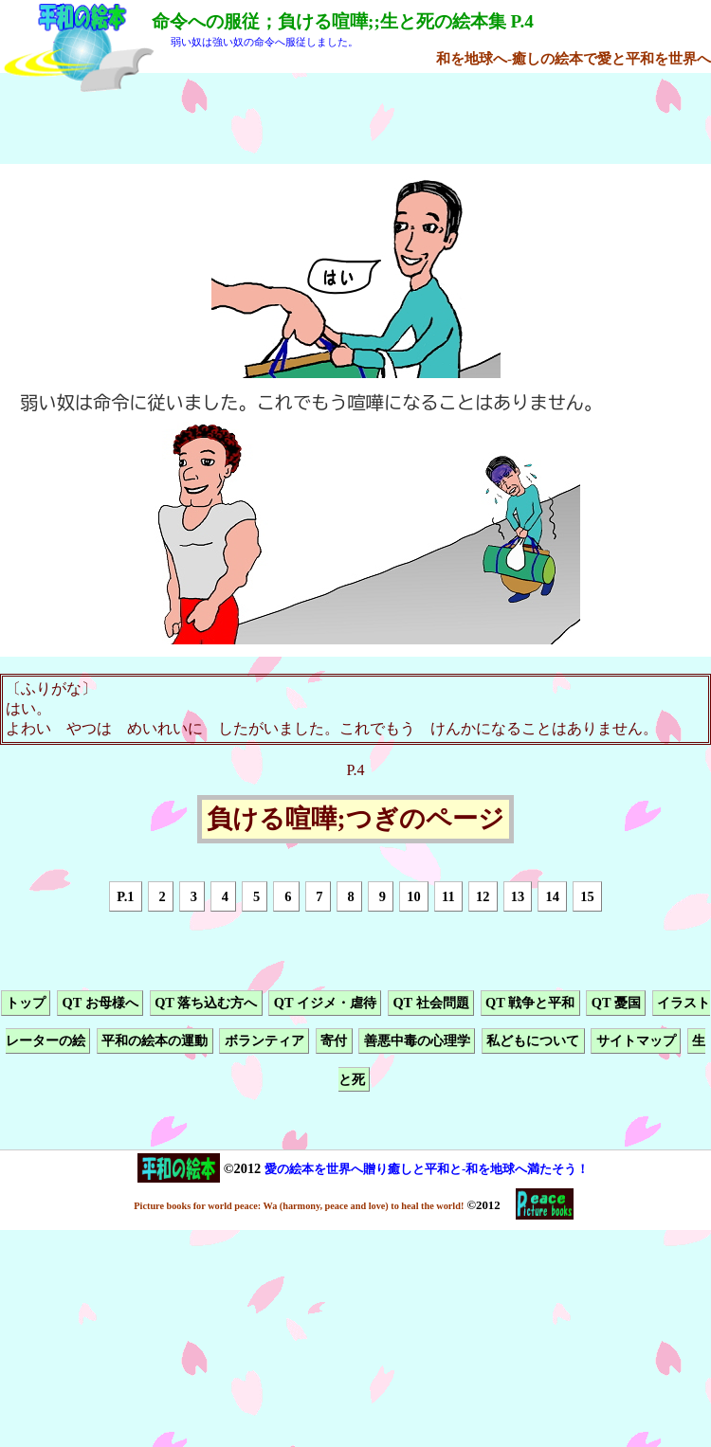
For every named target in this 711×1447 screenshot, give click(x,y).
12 (482, 896)
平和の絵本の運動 (154, 1041)
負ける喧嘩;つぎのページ (355, 819)
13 (517, 896)
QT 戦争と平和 (529, 1002)
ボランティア (264, 1041)
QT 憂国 (616, 1002)
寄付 (333, 1041)
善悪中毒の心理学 (417, 1041)
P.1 (125, 896)
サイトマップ (636, 1041)
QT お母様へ (99, 1002)
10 (413, 896)
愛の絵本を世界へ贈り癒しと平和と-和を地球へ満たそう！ (426, 1169)
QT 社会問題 (430, 1002)
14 (552, 896)
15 (586, 896)
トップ (26, 1002)
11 (448, 896)
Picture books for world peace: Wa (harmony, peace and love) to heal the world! (299, 1206)
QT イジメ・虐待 (325, 1002)
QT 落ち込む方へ (206, 1002)
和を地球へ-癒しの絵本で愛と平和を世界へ (573, 58)
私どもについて (532, 1041)
